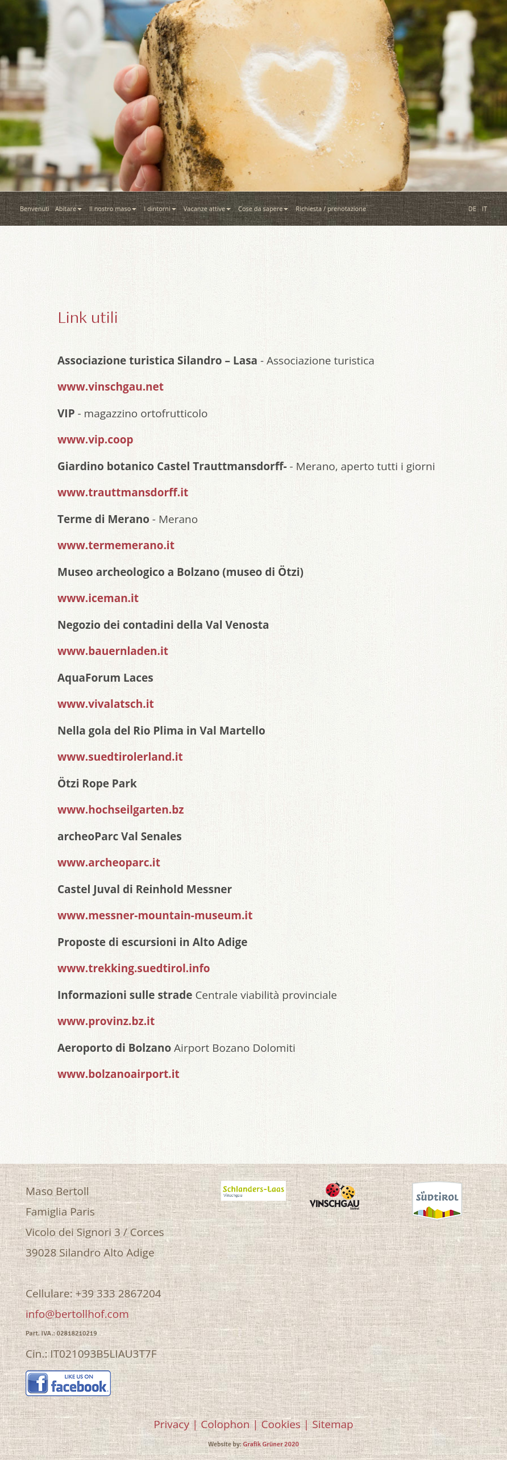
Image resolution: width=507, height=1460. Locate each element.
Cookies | (285, 1424)
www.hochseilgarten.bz (120, 809)
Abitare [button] (69, 208)
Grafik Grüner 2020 (271, 1444)
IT (484, 208)
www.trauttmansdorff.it (122, 492)
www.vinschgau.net (110, 386)
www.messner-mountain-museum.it (154, 915)
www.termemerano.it (115, 545)
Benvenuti (34, 208)
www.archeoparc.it (108, 862)
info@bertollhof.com (77, 1313)
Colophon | (229, 1424)
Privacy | (175, 1424)
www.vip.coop (95, 439)
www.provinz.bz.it (106, 1021)
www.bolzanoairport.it (118, 1074)
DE (472, 208)
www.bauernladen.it (112, 651)
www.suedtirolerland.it (120, 756)
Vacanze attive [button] (208, 208)
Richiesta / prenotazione (332, 208)
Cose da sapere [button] (264, 208)
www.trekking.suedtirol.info (133, 968)
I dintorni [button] (161, 208)
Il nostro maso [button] (113, 208)
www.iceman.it (98, 598)
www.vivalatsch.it (105, 703)
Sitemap (332, 1424)
